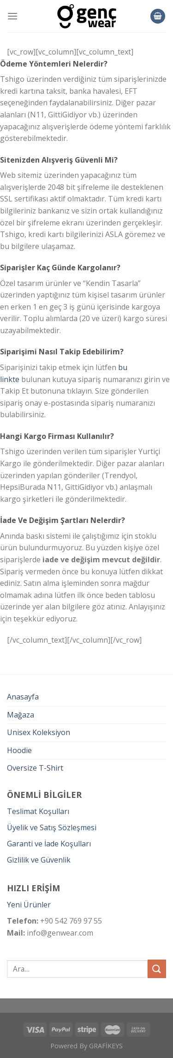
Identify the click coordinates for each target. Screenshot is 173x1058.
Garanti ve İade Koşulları (49, 844)
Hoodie (19, 750)
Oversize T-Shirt (35, 768)
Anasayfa (23, 697)
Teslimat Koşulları (38, 811)
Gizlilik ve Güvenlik (39, 860)
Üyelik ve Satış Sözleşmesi (51, 827)
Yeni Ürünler (29, 905)
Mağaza (20, 715)
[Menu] (12, 16)
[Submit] (157, 969)
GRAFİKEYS (106, 1045)
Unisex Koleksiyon (38, 732)
